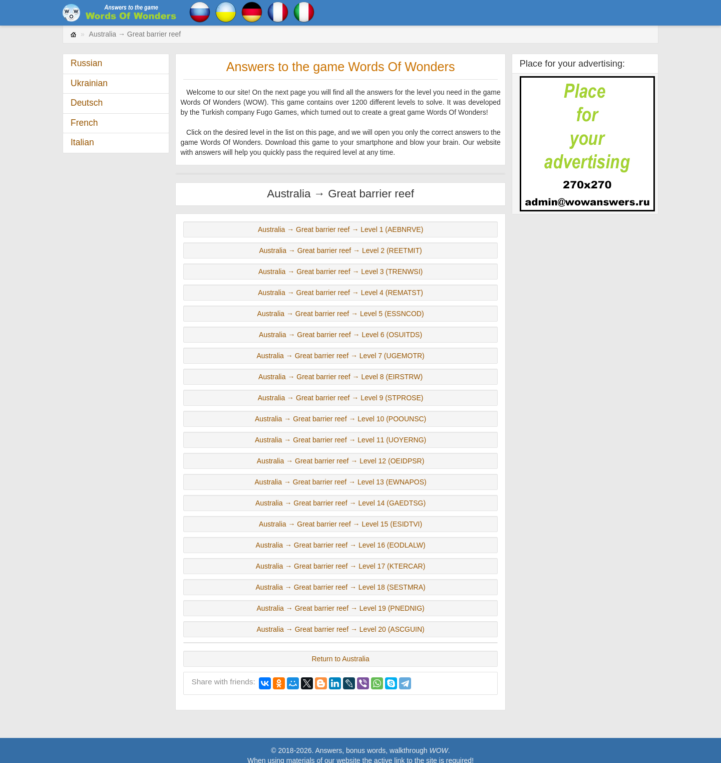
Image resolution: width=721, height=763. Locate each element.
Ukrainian (89, 83)
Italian (82, 142)
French (84, 123)
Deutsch (87, 103)
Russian (86, 63)
